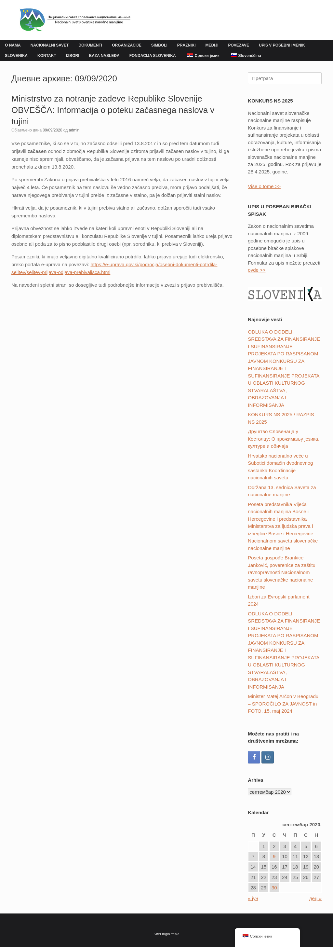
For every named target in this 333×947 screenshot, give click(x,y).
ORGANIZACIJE (126, 45)
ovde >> (256, 270)
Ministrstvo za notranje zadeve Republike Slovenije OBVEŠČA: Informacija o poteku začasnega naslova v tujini (112, 110)
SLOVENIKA (16, 55)
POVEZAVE (238, 45)
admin (74, 130)
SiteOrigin (161, 934)
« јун (253, 898)
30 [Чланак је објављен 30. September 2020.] (274, 887)
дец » (315, 898)
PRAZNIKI (186, 45)
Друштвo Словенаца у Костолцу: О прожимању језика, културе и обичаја (283, 439)
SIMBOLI (159, 45)
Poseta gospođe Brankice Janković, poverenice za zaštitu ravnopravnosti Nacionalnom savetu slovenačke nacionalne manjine (281, 572)
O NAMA (13, 45)
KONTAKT (46, 55)
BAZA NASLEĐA (104, 55)
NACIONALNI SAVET (50, 45)
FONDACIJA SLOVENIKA (152, 55)
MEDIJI (211, 45)
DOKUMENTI (90, 45)
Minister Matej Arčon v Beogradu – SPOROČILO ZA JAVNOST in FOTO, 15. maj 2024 (283, 703)
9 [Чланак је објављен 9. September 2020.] (274, 856)
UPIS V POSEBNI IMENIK (282, 45)
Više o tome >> (264, 186)
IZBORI (72, 55)
